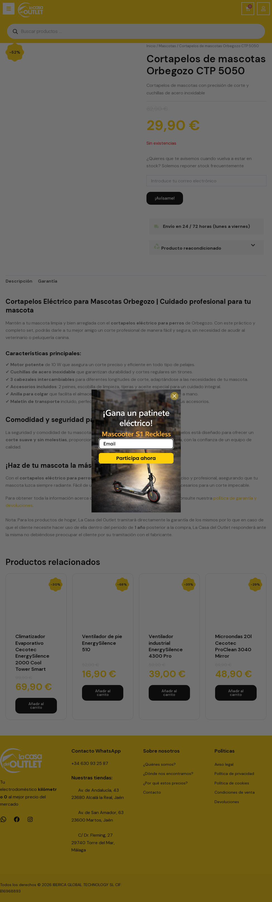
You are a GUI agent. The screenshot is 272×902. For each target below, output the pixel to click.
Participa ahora (136, 458)
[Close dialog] (174, 396)
